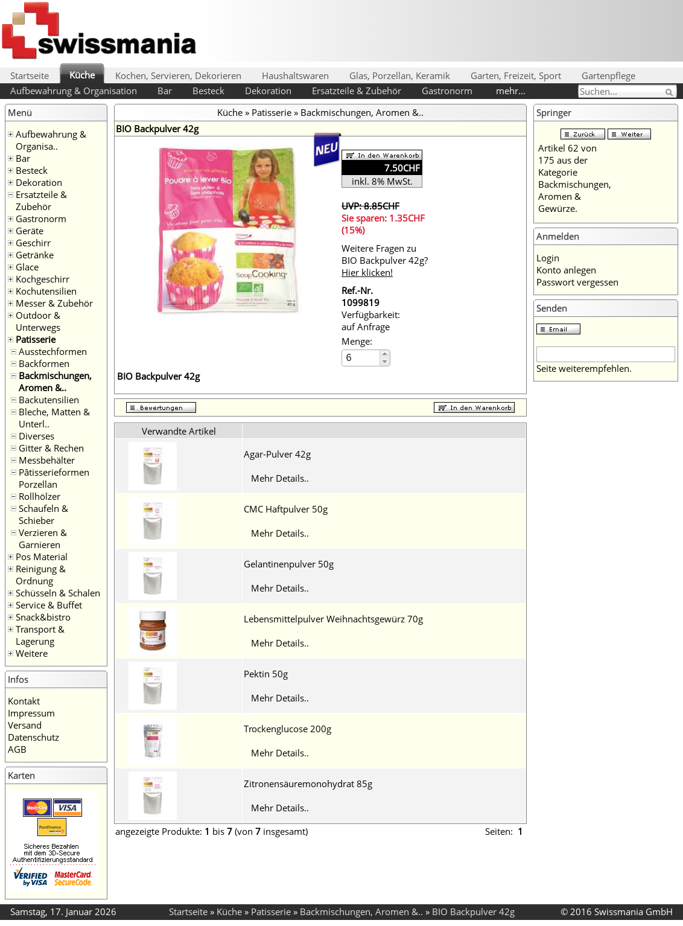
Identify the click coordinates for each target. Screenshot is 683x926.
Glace (27, 267)
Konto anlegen (566, 270)
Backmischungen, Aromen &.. (55, 381)
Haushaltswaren (295, 75)
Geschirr (33, 243)
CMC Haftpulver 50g (286, 509)
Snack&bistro (43, 617)
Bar (164, 91)
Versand (25, 725)
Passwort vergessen (577, 282)
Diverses (36, 436)
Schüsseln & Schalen (58, 593)
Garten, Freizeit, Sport (516, 75)
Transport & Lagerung (40, 635)
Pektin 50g (266, 674)
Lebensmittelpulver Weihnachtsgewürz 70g (333, 619)
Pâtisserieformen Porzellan (54, 478)
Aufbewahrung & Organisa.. (51, 140)
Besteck (208, 91)
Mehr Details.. (280, 478)
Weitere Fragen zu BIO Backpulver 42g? (385, 260)
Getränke (35, 255)
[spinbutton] (361, 357)
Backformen (44, 363)
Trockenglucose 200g (287, 729)
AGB (17, 749)
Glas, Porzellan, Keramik (399, 75)
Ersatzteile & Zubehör (356, 91)
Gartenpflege (608, 75)
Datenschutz (33, 737)
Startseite (29, 75)
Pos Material (42, 557)
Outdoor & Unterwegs (38, 321)
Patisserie (36, 339)
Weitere (32, 653)
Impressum (31, 713)
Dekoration (268, 91)
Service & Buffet (49, 605)
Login (547, 258)
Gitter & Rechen (51, 448)
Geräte (29, 231)
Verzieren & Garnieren (43, 538)
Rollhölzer (39, 496)
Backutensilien (49, 400)
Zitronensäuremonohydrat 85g (308, 784)
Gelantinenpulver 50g (289, 564)
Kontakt (24, 701)
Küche (82, 75)
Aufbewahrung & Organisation (73, 91)
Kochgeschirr (42, 279)
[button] (385, 354)
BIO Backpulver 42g (473, 911)
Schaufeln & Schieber (43, 514)
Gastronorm (447, 91)
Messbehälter (47, 460)
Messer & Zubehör (54, 303)
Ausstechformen (53, 351)
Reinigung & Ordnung (41, 575)
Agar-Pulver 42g (277, 454)
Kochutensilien (46, 291)
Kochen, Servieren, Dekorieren (178, 75)
